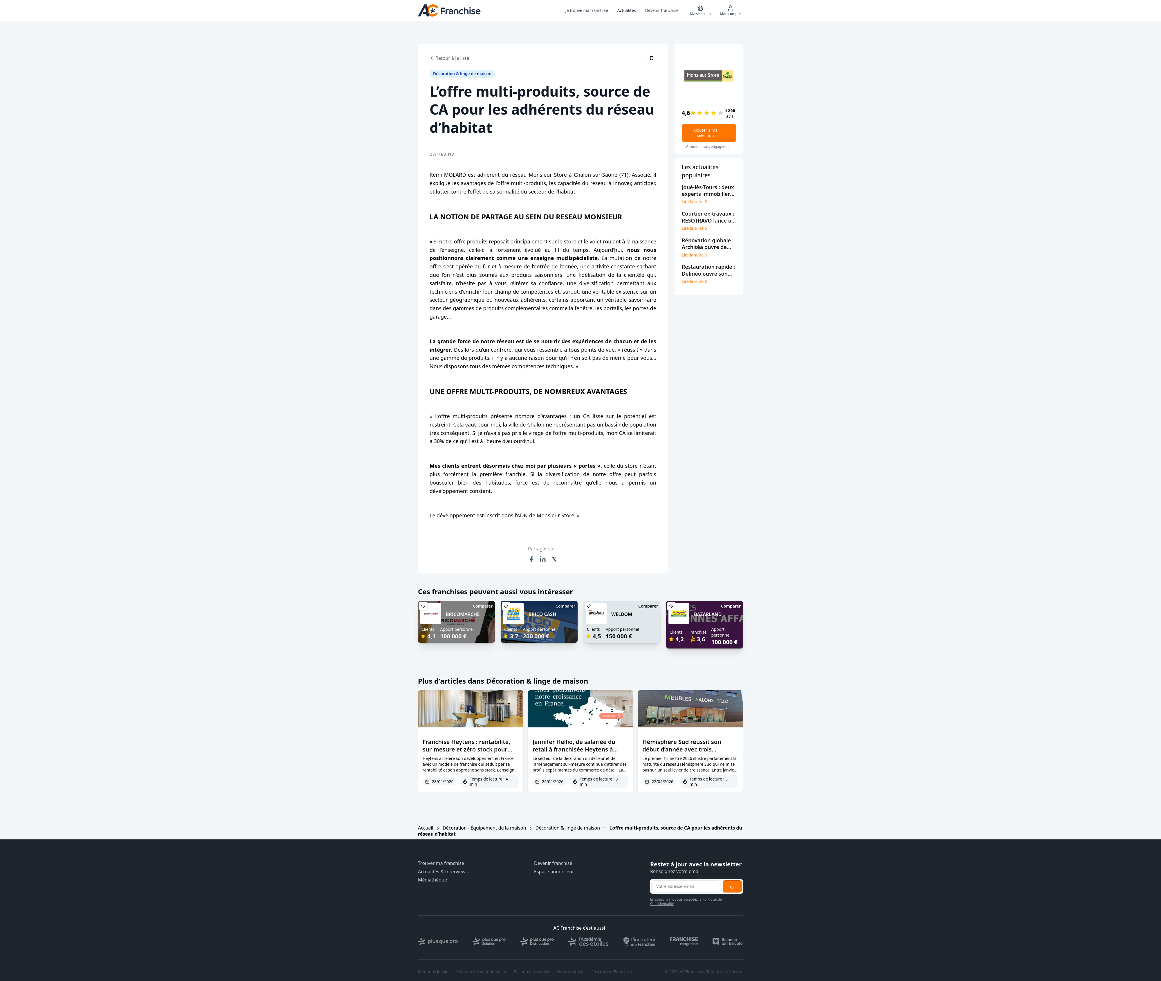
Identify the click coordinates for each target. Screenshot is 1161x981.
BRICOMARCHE (462, 614)
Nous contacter (571, 971)
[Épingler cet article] (651, 58)
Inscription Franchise (612, 971)
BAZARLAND (708, 614)
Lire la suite (695, 201)
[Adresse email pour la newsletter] (685, 886)
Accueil (425, 828)
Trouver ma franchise (441, 863)
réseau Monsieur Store (538, 174)
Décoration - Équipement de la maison (484, 828)
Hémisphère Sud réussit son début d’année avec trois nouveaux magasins (681, 749)
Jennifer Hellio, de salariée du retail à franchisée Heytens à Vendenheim (574, 749)
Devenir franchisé (553, 863)
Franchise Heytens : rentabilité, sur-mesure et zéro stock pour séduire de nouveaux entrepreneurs (466, 753)
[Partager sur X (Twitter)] (554, 559)
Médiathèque (432, 880)
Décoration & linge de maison (568, 828)
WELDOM (621, 614)
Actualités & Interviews (443, 872)
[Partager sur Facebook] (531, 559)
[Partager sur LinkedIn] (542, 559)
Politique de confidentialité (481, 971)
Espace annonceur (554, 872)
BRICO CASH (542, 614)
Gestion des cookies (532, 971)
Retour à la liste (449, 58)
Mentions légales (434, 971)
